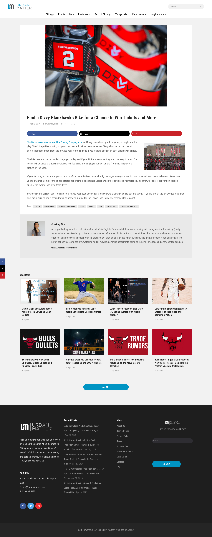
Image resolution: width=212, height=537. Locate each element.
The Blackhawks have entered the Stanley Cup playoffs (54, 142)
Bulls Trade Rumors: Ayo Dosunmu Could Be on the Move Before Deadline (127, 362)
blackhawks (49, 206)
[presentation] (172, 452)
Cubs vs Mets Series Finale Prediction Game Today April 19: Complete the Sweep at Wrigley (84, 459)
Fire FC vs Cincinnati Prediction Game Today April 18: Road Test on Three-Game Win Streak (84, 473)
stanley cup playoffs (129, 206)
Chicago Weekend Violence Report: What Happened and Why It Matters (84, 361)
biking (37, 206)
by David (27, 320)
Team (119, 441)
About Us (121, 426)
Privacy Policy (123, 436)
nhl (100, 206)
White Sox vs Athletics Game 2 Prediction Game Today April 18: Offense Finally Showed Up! (82, 488)
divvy (82, 206)
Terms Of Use (123, 431)
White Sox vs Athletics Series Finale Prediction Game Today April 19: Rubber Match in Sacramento (82, 445)
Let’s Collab (122, 456)
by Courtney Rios (51, 124)
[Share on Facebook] (52, 133)
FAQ (118, 467)
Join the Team (123, 446)
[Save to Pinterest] (156, 133)
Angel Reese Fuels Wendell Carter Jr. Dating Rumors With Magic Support (127, 311)
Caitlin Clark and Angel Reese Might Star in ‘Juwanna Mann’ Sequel (37, 311)
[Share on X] (104, 133)
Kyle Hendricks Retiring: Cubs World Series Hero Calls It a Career (83, 310)
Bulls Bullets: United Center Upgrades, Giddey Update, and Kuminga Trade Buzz (37, 362)
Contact (120, 462)
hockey (92, 206)
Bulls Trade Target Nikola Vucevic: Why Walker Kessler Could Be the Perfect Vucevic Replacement (172, 362)
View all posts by (64, 248)
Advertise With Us (125, 451)
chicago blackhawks (67, 206)
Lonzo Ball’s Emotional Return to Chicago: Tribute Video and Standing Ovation (171, 311)
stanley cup (111, 206)
